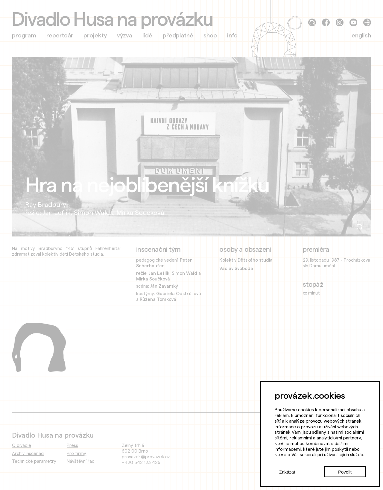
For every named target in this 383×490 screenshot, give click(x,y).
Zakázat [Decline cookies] (287, 471)
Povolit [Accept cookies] (345, 471)
